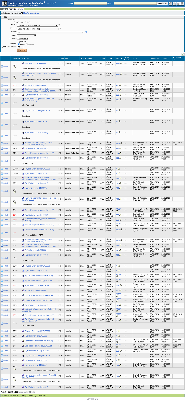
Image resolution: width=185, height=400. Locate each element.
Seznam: (13, 44)
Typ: (15, 22)
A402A (118, 209)
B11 (117, 158)
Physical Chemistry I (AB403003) (37, 111)
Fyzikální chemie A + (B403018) (37, 286)
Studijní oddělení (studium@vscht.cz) (36, 396)
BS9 (117, 351)
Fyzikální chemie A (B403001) (36, 95)
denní (22, 45)
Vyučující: (13, 35)
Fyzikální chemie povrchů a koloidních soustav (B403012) (38, 100)
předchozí (22, 392)
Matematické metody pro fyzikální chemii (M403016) (39, 220)
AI (116, 169)
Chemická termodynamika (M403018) (39, 230)
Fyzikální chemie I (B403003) (36, 122)
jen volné (22, 41)
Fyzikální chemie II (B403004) (36, 133)
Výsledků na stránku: (9, 47)
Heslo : (110, 3)
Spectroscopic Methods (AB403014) (39, 276)
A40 (117, 85)
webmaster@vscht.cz (12, 396)
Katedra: (13, 28)
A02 (117, 320)
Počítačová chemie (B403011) (36, 85)
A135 (118, 230)
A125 (118, 63)
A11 (117, 188)
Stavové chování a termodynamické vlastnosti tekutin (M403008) (37, 144)
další (33, 392)
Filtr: (6, 17)
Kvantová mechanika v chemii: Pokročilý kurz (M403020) (39, 74)
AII (117, 111)
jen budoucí (23, 39)
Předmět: (13, 32)
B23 (117, 95)
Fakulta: (14, 25)
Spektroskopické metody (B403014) (38, 281)
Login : (71, 3)
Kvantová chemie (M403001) (36, 63)
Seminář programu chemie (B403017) (39, 153)
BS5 (117, 286)
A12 (117, 90)
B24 (117, 149)
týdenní (31, 45)
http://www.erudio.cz (31, 13)
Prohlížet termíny (16, 9)
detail (5, 67)
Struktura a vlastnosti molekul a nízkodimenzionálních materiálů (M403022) (39, 90)
